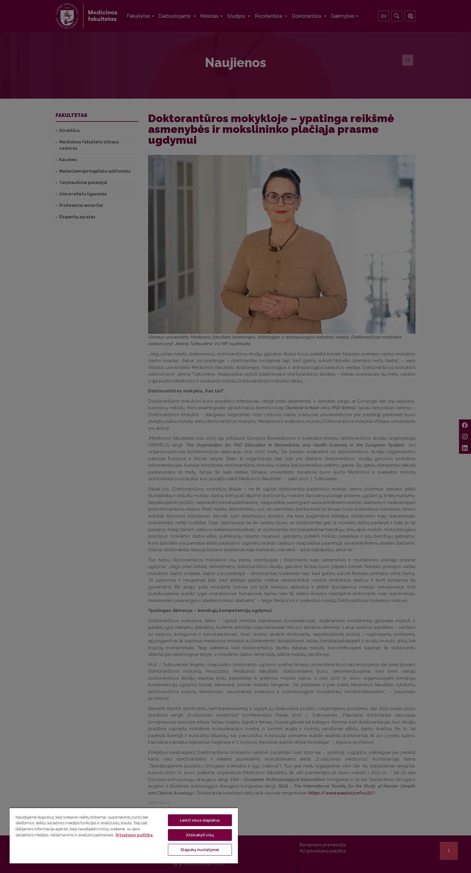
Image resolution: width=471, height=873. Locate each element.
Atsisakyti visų (200, 835)
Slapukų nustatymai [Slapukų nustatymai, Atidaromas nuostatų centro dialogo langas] (200, 849)
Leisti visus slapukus (200, 820)
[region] (124, 835)
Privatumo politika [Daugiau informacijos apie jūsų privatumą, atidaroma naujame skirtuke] (134, 835)
